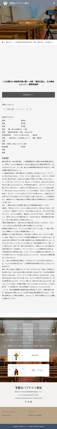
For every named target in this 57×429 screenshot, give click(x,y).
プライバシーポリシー (9, 412)
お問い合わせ (6, 415)
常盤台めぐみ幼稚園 (35, 415)
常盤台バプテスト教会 (28, 387)
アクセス (31, 412)
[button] (16, 419)
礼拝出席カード (28, 95)
